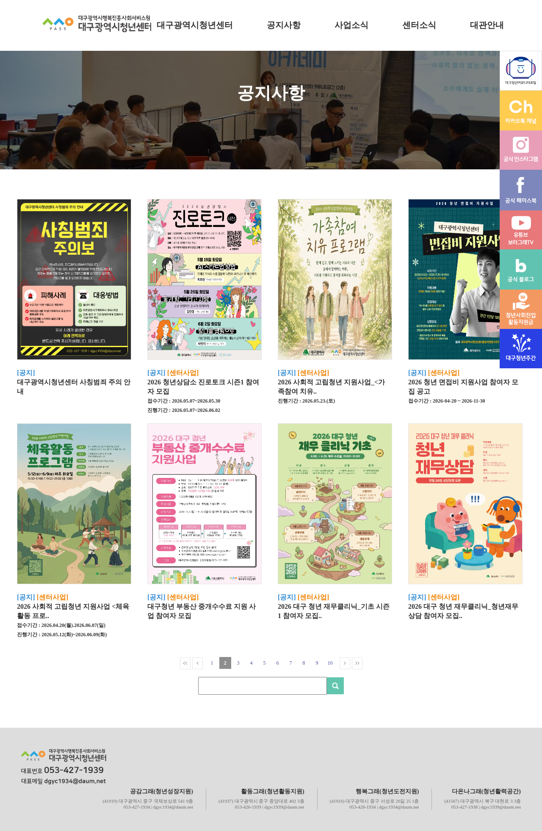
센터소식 (419, 25)
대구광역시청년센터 (195, 25)
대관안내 (487, 25)
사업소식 (351, 25)
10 (330, 663)
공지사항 (284, 25)
